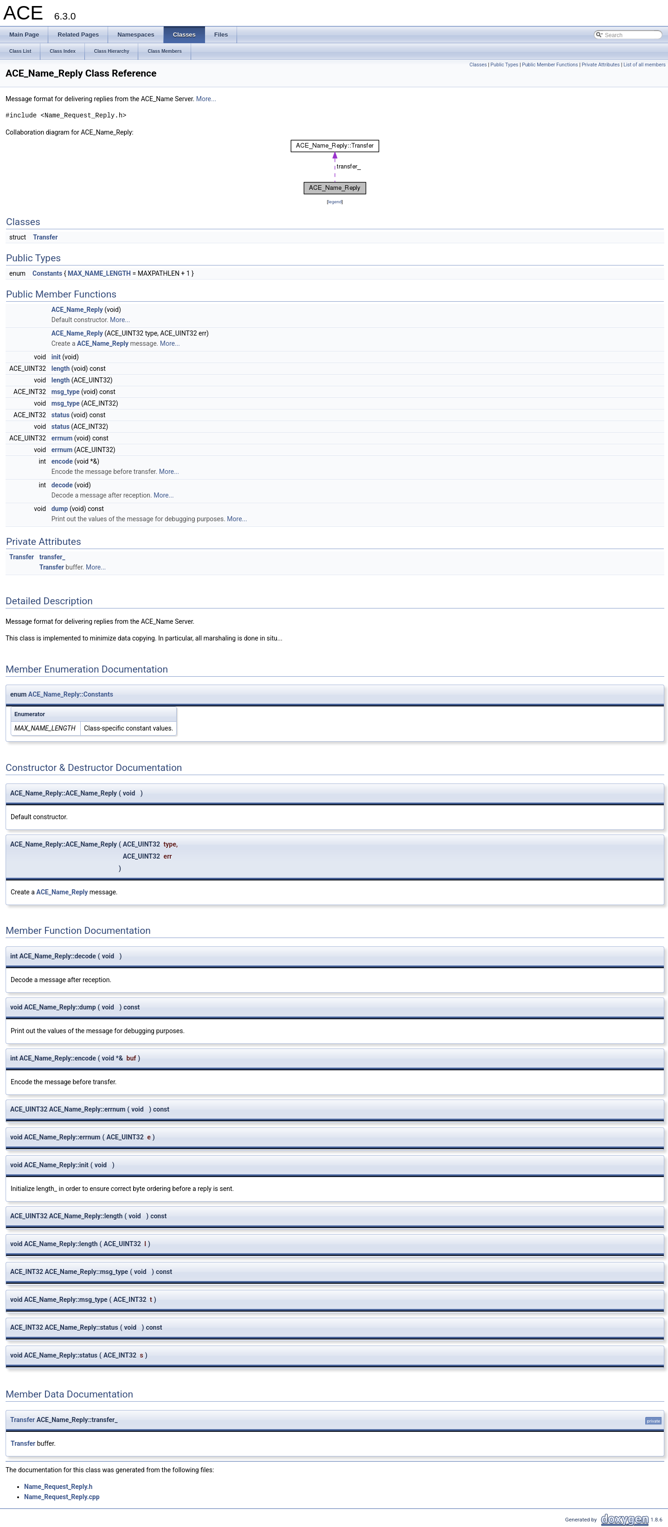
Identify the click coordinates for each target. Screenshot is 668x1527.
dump (59, 508)
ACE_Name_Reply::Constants (70, 694)
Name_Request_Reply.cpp (62, 1497)
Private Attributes (601, 65)
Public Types (504, 65)
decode (62, 485)
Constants (47, 273)
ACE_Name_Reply (77, 309)
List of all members (644, 65)
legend (334, 201)
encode (62, 461)
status (60, 415)
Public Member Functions (550, 65)
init (56, 357)
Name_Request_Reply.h (58, 1486)
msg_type (65, 391)
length (60, 368)
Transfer (45, 237)
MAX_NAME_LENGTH (99, 273)
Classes (478, 65)
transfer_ (52, 557)
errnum (62, 438)
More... (206, 99)
